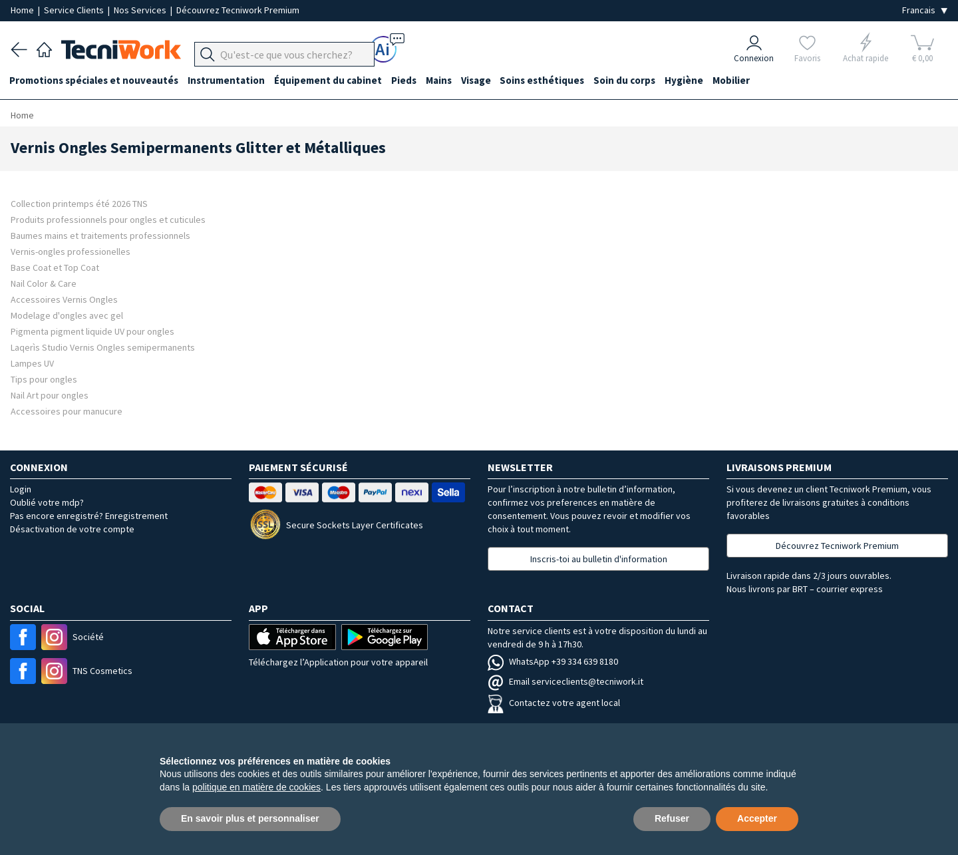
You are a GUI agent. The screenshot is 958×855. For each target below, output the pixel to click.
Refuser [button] (672, 818)
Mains (445, 81)
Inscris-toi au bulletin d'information (598, 559)
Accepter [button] (757, 818)
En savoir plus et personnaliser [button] (250, 818)
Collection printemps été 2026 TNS (79, 203)
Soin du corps (636, 81)
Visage (484, 81)
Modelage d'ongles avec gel (67, 315)
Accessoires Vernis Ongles (64, 299)
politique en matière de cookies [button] (256, 787)
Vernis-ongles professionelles (70, 251)
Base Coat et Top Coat (55, 267)
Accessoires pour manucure (66, 411)
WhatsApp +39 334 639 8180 (553, 661)
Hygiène (696, 81)
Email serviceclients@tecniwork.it (565, 681)
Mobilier (745, 81)
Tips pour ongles (44, 379)
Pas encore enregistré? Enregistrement (89, 516)
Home (23, 10)
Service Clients (75, 10)
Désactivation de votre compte (72, 529)
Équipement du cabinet (332, 81)
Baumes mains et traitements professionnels (100, 235)
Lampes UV (32, 363)
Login (20, 489)
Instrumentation (228, 81)
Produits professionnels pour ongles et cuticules (108, 219)
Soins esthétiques (552, 81)
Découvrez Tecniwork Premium (237, 10)
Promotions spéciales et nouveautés (95, 81)
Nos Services (141, 10)
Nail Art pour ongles (49, 395)
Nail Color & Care (44, 283)
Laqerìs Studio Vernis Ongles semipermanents (103, 347)
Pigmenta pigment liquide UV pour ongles (92, 331)
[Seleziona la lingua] (924, 10)
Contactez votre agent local (554, 703)
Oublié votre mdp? (47, 502)
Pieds (409, 81)
